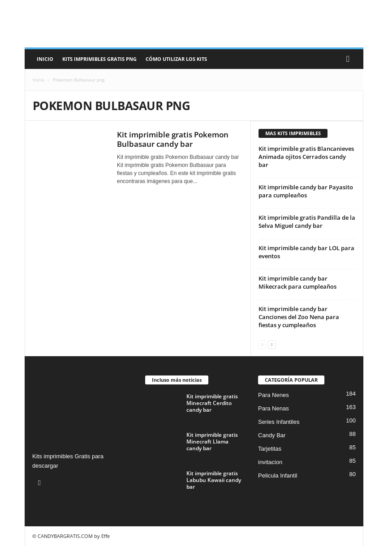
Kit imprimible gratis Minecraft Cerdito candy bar (212, 403)
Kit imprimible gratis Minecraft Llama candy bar (212, 441)
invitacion (270, 462)
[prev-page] (262, 344)
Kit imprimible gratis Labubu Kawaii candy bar (213, 480)
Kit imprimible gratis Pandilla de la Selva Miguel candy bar (307, 221)
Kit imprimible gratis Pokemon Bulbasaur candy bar (172, 139)
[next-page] (272, 344)
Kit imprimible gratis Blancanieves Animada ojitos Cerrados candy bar (306, 157)
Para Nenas (273, 408)
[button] (350, 59)
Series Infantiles (279, 421)
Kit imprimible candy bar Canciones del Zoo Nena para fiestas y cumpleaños (299, 317)
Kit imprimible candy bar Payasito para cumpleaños (306, 191)
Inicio (45, 58)
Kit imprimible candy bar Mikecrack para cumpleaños (297, 282)
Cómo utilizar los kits (176, 58)
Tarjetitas (269, 448)
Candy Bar (271, 435)
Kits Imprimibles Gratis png (99, 58)
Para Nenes (273, 395)
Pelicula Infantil (277, 475)
